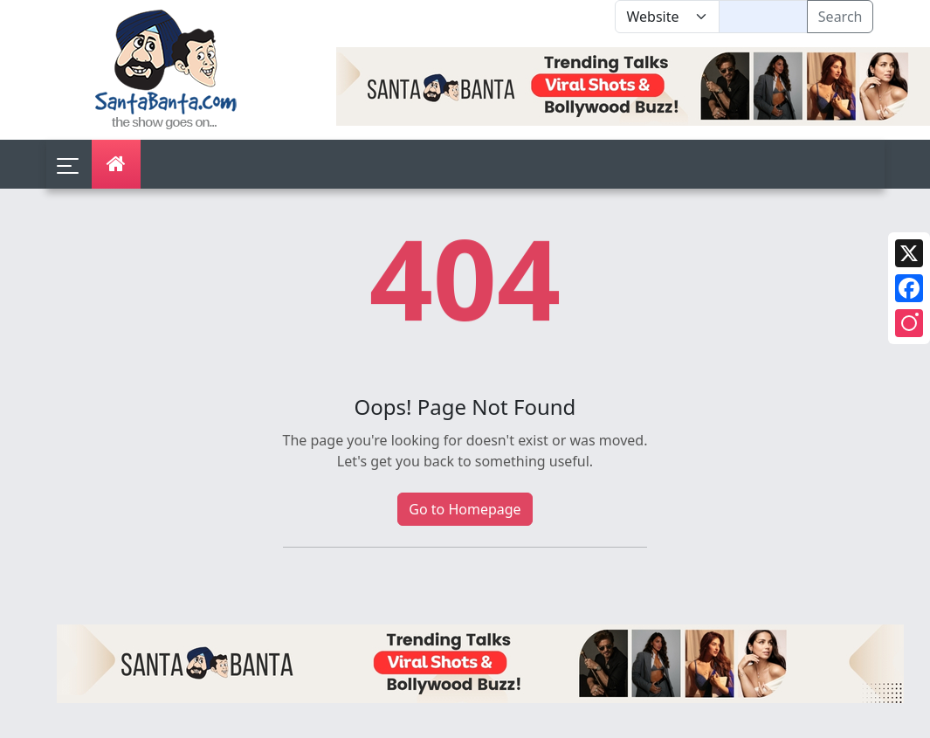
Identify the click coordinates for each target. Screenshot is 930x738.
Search (840, 16)
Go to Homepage (464, 509)
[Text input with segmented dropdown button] (763, 16)
